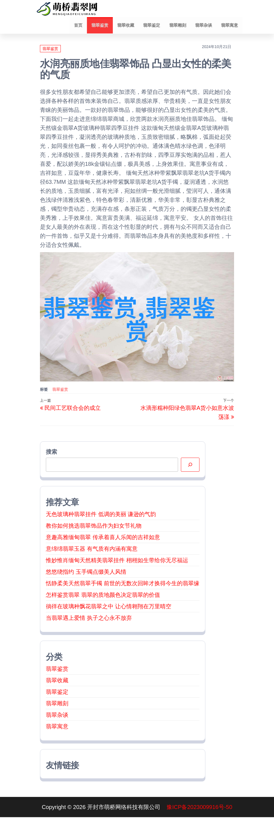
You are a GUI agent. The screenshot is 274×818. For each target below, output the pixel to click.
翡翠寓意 (229, 25)
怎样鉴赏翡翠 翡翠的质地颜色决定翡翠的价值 (103, 596)
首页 (82, 25)
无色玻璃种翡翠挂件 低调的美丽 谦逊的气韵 (101, 515)
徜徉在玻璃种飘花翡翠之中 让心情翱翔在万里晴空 (108, 607)
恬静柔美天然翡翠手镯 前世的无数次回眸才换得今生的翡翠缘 (122, 584)
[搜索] (190, 465)
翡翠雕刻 (179, 25)
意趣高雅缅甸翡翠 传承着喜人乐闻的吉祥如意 (103, 538)
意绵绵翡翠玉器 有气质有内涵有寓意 (92, 549)
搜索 (51, 452)
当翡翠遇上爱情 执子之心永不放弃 (89, 619)
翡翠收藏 (128, 25)
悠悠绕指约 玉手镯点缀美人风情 (86, 573)
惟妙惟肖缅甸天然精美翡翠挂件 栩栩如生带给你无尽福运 (117, 561)
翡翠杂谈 (204, 25)
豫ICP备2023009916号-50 (199, 808)
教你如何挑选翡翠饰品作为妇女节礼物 (94, 526)
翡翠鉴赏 (103, 25)
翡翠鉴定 (153, 25)
